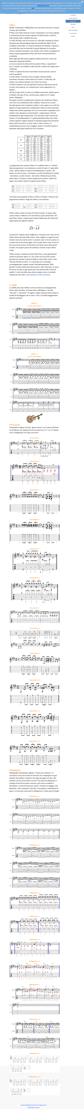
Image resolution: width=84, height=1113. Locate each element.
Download (73, 24)
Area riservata (73, 33)
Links (73, 27)
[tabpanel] (34, 563)
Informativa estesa (33, 1107)
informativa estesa (43, 5)
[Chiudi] (82, 2)
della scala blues (44, 275)
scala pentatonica (31, 275)
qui (33, 8)
